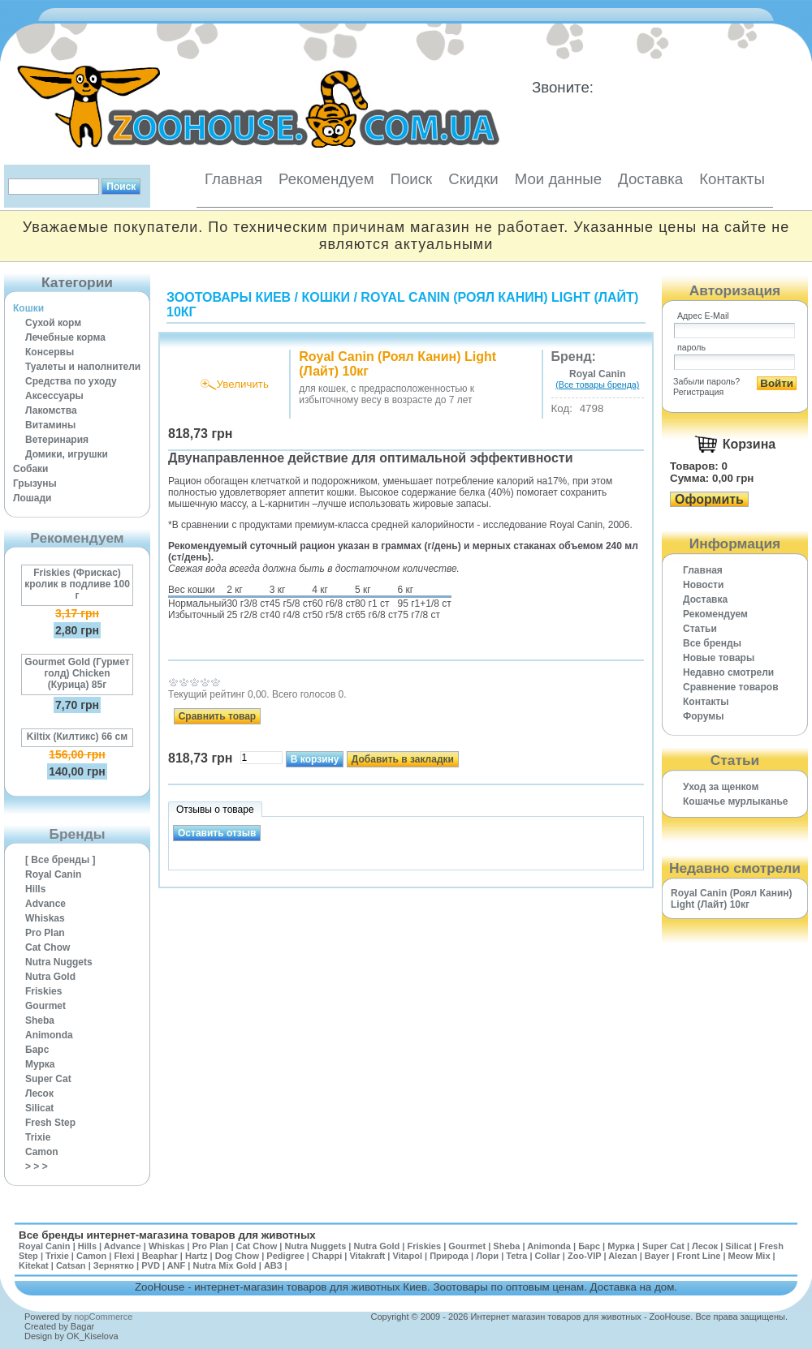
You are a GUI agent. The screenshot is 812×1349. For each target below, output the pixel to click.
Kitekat (34, 1265)
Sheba (39, 1020)
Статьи (700, 628)
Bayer (657, 1256)
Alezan (622, 1256)
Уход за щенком (720, 787)
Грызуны (35, 483)
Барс (37, 1049)
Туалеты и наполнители (82, 366)
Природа (449, 1256)
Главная (233, 178)
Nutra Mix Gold (224, 1265)
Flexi (124, 1256)
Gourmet (45, 1006)
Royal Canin (53, 874)
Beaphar (160, 1256)
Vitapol (407, 1256)
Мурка (40, 1064)
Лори (487, 1256)
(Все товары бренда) (597, 384)
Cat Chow (47, 947)
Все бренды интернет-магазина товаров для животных (167, 1235)
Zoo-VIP (584, 1256)
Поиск (411, 178)
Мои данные (558, 178)
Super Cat (48, 1079)
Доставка (650, 178)
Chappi (327, 1256)
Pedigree (285, 1256)
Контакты (732, 178)
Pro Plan (45, 933)
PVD (150, 1265)
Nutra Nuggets (59, 962)
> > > (36, 1166)
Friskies (43, 991)
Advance (45, 903)
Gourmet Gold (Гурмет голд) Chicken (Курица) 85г (76, 673)
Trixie (37, 1137)
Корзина (749, 444)
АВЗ (273, 1265)
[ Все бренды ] (60, 860)
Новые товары (718, 658)
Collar (547, 1256)
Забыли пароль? (706, 381)
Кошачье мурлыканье (735, 801)
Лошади (32, 498)
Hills (35, 889)
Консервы (49, 352)
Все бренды (712, 643)
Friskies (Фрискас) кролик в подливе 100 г (77, 584)
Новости (703, 585)
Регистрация (698, 392)
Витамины (50, 425)
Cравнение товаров (731, 687)
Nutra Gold (50, 976)
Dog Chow (237, 1256)
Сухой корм (53, 323)
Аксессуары (54, 396)
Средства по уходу (71, 381)
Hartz (196, 1256)
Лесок (39, 1093)
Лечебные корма (65, 337)
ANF (176, 1265)
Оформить (709, 499)
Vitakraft (367, 1256)
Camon (41, 1152)
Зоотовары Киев (228, 297)
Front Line (699, 1256)
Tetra (516, 1256)
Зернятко (113, 1265)
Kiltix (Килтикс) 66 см (77, 736)
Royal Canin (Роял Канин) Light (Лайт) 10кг (732, 898)
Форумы (703, 716)
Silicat (39, 1108)
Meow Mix (749, 1256)
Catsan (71, 1265)
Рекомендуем (326, 178)
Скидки (473, 178)
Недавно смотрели (728, 672)
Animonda (49, 1035)
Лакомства (51, 410)
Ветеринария (57, 439)
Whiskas (45, 918)
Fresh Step (50, 1122)
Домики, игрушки (66, 454)
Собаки (30, 469)
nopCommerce (103, 1316)
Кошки (28, 308)
